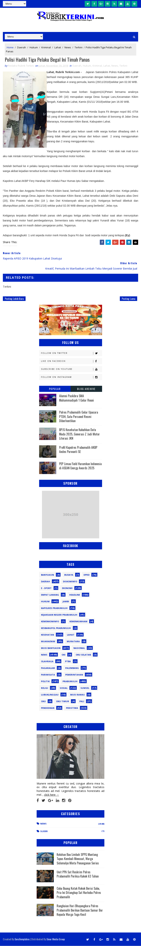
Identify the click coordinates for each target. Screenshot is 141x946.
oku (43, 701)
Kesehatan (47, 634)
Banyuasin (47, 575)
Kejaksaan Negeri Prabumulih (59, 614)
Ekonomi (67, 588)
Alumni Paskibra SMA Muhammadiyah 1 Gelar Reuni (76, 398)
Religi (44, 688)
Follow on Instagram (71, 377)
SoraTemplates (22, 939)
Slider (44, 831)
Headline (74, 595)
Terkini (78, 47)
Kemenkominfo (50, 621)
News (67, 47)
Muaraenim (48, 641)
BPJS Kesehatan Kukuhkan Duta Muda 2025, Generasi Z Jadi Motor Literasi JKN (79, 434)
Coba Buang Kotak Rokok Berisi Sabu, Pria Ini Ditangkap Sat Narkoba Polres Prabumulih (79, 892)
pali (81, 701)
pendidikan (47, 708)
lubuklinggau (50, 694)
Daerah (21, 47)
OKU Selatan (83, 654)
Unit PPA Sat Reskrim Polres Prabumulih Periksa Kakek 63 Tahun (78, 874)
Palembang (72, 668)
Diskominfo (70, 581)
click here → (51, 794)
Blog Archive (86, 389)
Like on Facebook (71, 361)
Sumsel (85, 688)
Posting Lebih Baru (14, 299)
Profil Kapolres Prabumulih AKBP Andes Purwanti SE (78, 449)
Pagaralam (48, 668)
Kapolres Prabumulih (54, 608)
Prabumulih (70, 681)
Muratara (73, 641)
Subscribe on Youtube (71, 369)
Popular (55, 389)
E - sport (46, 588)
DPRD (86, 575)
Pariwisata (48, 674)
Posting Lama (128, 299)
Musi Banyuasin (50, 648)
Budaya (68, 575)
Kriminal (46, 47)
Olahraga (47, 661)
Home (10, 47)
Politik (45, 681)
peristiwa (72, 708)
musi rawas (77, 694)
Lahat (57, 47)
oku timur (62, 701)
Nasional (79, 648)
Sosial (64, 688)
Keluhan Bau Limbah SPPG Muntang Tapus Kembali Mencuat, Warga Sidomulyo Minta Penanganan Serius (78, 858)
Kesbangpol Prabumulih (56, 628)
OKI (63, 654)
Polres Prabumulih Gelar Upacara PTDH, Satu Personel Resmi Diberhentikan (78, 416)
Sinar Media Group (56, 939)
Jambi (66, 601)
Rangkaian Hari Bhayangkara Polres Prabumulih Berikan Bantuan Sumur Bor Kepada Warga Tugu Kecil (80, 910)
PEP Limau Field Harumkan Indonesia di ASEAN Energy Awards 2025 (80, 465)
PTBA (68, 661)
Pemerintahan (74, 674)
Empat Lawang (50, 595)
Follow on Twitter (71, 353)
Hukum (34, 47)
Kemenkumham (78, 621)
